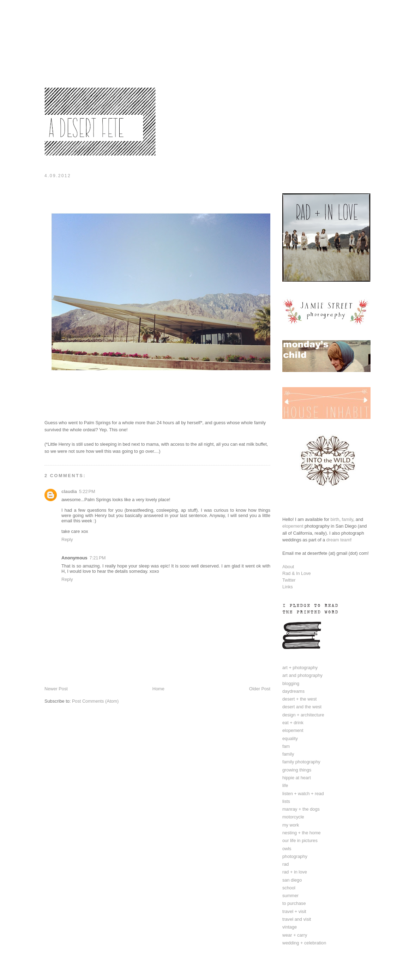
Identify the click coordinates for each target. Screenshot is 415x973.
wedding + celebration (304, 942)
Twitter (289, 580)
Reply (67, 539)
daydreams (293, 691)
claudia (69, 491)
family (347, 519)
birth (335, 519)
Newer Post (56, 688)
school (288, 887)
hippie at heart (296, 777)
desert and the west (301, 706)
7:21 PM (98, 557)
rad (285, 864)
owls (286, 848)
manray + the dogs (301, 809)
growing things (296, 770)
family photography (301, 761)
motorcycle (293, 816)
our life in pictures (300, 840)
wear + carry (294, 935)
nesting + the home (301, 832)
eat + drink (292, 722)
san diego (292, 880)
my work (290, 825)
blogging (290, 683)
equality (290, 738)
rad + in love (294, 872)
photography (294, 856)
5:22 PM (87, 491)
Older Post (259, 688)
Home (158, 688)
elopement (292, 526)
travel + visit (294, 911)
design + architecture (303, 714)
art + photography (300, 667)
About (288, 566)
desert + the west (299, 699)
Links (287, 586)
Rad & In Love (296, 573)
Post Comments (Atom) (95, 701)
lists (286, 801)
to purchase (294, 903)
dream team (338, 539)
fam (286, 746)
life (285, 785)
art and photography (302, 675)
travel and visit (296, 919)
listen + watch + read (303, 793)
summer (290, 895)
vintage (289, 927)
